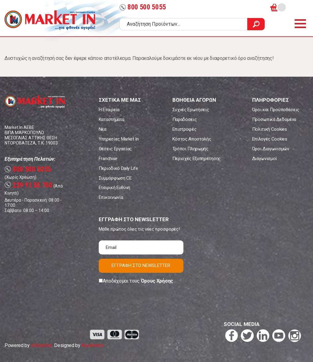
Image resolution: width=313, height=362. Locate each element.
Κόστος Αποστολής (191, 139)
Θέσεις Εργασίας (115, 149)
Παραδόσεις (184, 119)
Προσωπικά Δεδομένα (274, 119)
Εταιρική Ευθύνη (114, 187)
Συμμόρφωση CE (115, 178)
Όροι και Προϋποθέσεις (275, 109)
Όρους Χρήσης (157, 281)
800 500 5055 (143, 7)
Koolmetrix (92, 345)
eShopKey (41, 345)
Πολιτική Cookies (269, 129)
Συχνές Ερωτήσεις (190, 109)
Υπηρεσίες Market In (119, 139)
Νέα (102, 129)
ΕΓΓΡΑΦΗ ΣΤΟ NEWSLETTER (141, 265)
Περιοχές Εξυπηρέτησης (196, 158)
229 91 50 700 (29, 185)
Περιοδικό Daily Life (118, 168)
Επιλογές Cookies (269, 139)
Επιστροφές (184, 129)
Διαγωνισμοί (264, 158)
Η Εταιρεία (109, 109)
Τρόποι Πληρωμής (190, 149)
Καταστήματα (111, 119)
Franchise (108, 158)
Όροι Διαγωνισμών (270, 149)
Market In (50, 20)
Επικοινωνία (111, 197)
